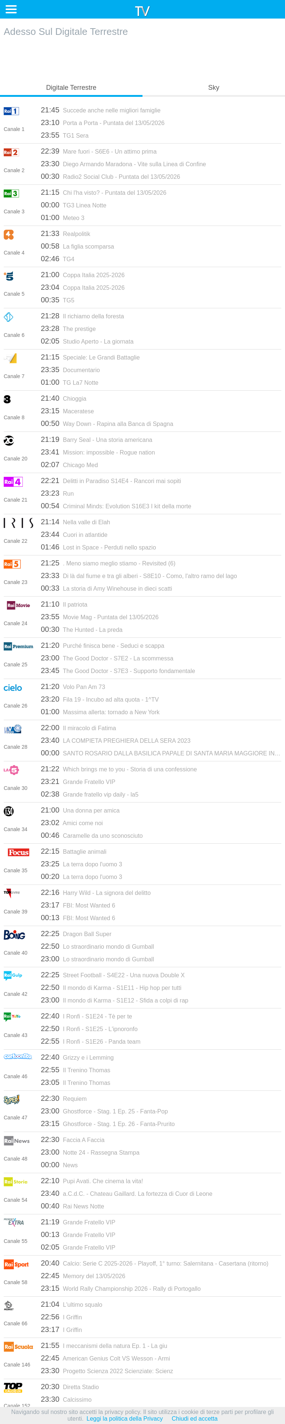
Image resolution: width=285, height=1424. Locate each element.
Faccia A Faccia (73, 1139)
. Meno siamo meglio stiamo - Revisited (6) (108, 563)
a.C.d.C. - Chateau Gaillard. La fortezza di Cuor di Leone (126, 1193)
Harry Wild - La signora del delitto (96, 892)
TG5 (57, 300)
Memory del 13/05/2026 (83, 1276)
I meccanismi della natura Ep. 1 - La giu (104, 1345)
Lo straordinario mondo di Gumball (97, 946)
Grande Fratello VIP (78, 781)
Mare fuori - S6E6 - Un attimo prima (99, 151)
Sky (213, 87)
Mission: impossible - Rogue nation (98, 452)
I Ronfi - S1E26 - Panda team (91, 1041)
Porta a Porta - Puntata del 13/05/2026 (102, 122)
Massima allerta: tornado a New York (100, 712)
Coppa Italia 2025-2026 (83, 274)
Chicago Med (69, 464)
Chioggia (63, 398)
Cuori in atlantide (74, 534)
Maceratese (67, 411)
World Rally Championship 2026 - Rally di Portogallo (121, 1288)
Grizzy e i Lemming (77, 1057)
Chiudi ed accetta (195, 1418)
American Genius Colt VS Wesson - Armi (105, 1358)
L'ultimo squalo (71, 1304)
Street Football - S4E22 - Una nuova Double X (113, 975)
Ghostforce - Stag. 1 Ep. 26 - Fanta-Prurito (108, 1123)
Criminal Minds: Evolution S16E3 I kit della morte (116, 506)
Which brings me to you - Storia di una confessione (119, 769)
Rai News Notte (72, 1206)
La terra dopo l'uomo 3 (81, 864)
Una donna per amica (80, 810)
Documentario (70, 369)
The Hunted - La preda (81, 629)
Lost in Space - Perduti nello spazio (98, 547)
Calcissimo (66, 1399)
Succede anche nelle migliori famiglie (101, 110)
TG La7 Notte (69, 382)
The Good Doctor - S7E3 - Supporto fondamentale (118, 670)
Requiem (64, 1098)
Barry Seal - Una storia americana (97, 439)
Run (57, 493)
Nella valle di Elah (75, 522)
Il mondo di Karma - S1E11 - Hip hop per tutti (111, 987)
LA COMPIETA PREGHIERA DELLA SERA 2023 (115, 740)
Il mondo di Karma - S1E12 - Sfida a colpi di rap (114, 1000)
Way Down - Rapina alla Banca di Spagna (107, 423)
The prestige (68, 328)
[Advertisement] (142, 58)
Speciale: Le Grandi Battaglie (90, 357)
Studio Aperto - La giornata (87, 341)
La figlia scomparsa (77, 246)
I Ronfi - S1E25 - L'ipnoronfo (89, 1028)
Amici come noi (72, 822)
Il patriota (64, 604)
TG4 (57, 259)
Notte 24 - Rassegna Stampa (90, 1152)
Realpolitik (65, 233)
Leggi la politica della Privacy (124, 1418)
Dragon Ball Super (76, 933)
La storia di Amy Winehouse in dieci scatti (106, 588)
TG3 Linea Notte (74, 205)
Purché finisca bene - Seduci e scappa (102, 645)
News (59, 1165)
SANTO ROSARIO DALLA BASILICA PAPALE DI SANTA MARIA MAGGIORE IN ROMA (161, 753)
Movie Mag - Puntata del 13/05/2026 (99, 617)
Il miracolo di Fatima (78, 728)
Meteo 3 (62, 217)
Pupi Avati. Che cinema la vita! (92, 1181)
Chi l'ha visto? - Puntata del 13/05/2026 (103, 192)
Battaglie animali (74, 851)
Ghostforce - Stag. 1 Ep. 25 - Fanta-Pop (104, 1111)
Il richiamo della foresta (82, 316)
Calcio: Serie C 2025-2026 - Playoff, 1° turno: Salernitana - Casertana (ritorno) (154, 1263)
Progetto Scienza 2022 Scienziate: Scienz (107, 1370)
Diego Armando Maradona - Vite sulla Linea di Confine (123, 164)
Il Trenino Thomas (75, 1070)
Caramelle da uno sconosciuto (92, 835)
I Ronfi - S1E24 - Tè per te (86, 1016)
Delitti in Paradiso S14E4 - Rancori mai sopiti (111, 480)
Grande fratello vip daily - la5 (89, 794)
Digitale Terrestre (71, 87)
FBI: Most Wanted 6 (78, 905)
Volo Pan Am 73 (73, 686)
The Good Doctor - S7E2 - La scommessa (107, 658)
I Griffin (61, 1317)
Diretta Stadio (70, 1386)
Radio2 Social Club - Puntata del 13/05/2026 (110, 176)
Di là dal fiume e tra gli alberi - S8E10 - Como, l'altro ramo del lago (139, 575)
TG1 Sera (65, 135)
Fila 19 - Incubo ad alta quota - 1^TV (100, 699)
